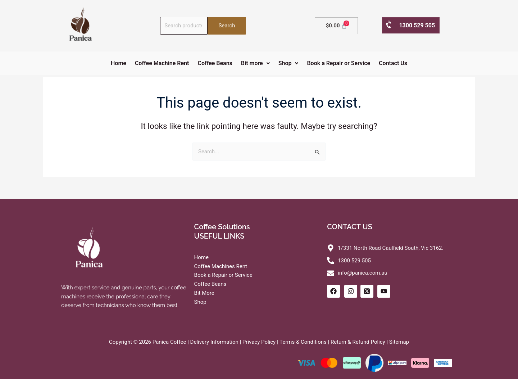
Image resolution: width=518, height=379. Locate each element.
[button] (255, 63)
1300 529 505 (410, 25)
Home (118, 63)
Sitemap (399, 342)
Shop (288, 63)
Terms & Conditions (303, 342)
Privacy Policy (259, 342)
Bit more (255, 63)
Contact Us (393, 63)
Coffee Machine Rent (162, 63)
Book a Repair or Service (338, 63)
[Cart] (336, 25)
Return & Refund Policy (358, 342)
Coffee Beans (214, 63)
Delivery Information (214, 342)
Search (226, 25)
